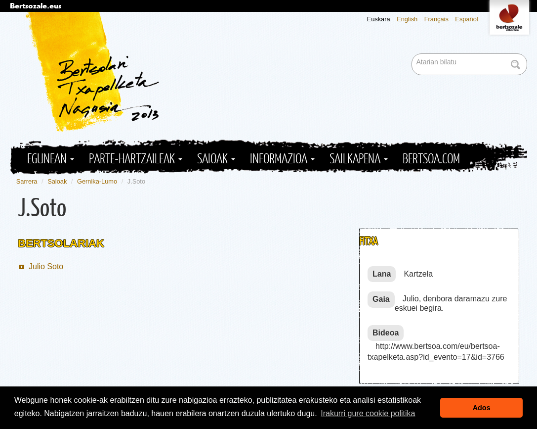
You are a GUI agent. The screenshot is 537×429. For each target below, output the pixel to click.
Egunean (50, 159)
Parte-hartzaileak (135, 159)
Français (436, 19)
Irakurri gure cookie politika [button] (368, 413)
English (407, 19)
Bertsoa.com (431, 159)
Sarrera (27, 181)
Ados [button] (482, 408)
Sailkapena (359, 159)
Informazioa (282, 159)
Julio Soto (46, 266)
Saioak (216, 159)
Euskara (378, 19)
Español (466, 19)
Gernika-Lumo (97, 181)
